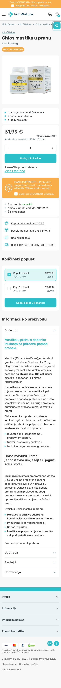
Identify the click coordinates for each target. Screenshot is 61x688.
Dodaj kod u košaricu (32, 5)
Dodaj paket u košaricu (30, 302)
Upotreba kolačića (28, 664)
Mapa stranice (9, 664)
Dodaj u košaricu (30, 158)
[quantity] (30, 148)
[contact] (50, 14)
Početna (8, 24)
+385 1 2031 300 (15, 171)
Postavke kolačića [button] (11, 669)
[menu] (4, 14)
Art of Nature (24, 24)
